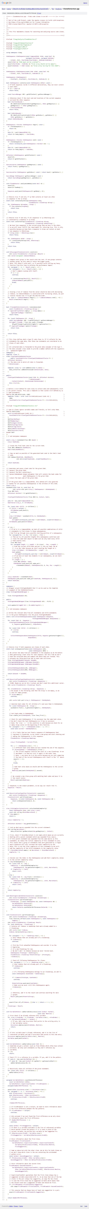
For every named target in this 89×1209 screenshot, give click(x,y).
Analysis (58, 9)
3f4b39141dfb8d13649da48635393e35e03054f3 (30, 9)
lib (53, 9)
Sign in (85, 3)
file (39, 13)
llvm (3, 9)
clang (9, 9)
